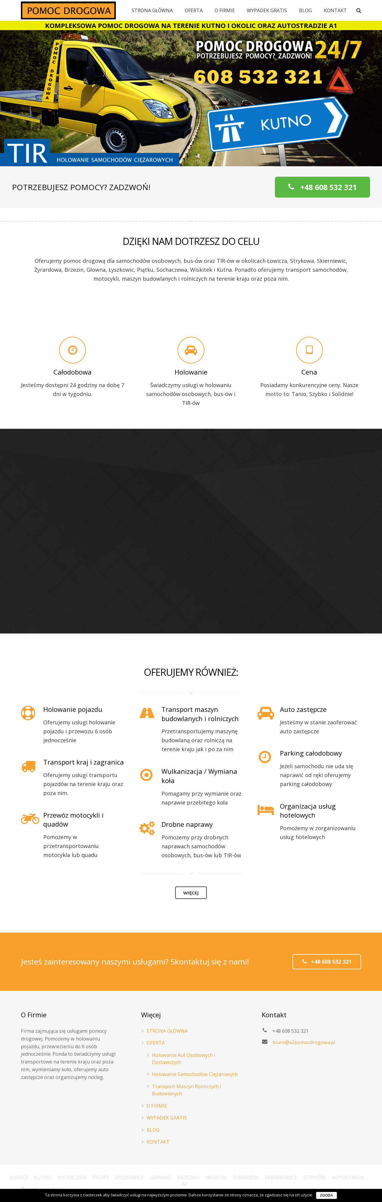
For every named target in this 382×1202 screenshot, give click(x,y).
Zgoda (326, 1195)
